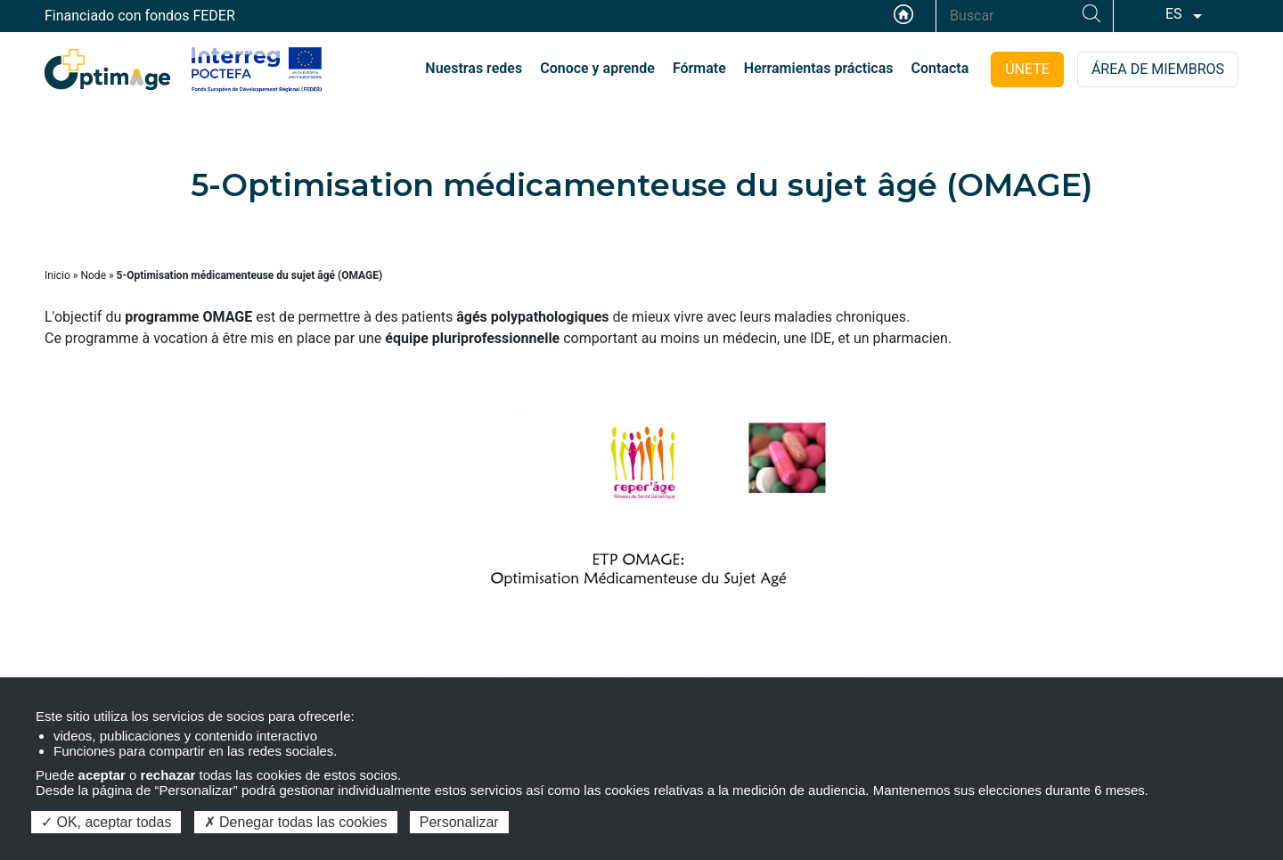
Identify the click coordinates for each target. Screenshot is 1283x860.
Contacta (940, 68)
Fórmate (699, 68)
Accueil (903, 14)
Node (93, 275)
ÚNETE (1027, 69)
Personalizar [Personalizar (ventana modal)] (459, 822)
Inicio (57, 275)
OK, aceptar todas (106, 822)
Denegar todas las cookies (296, 822)
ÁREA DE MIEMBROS (1157, 69)
